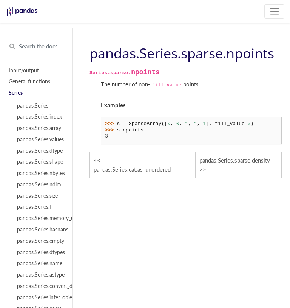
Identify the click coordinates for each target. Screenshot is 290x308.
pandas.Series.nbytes (40, 173)
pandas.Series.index (39, 117)
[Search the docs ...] (36, 46)
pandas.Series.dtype (40, 151)
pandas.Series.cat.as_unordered (132, 169)
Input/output (24, 70)
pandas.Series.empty (40, 241)
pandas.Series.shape (40, 162)
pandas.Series (32, 106)
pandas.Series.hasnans (40, 230)
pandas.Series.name (39, 263)
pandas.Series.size (37, 196)
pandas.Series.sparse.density (234, 160)
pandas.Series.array (39, 128)
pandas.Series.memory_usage (40, 218)
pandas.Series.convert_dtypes (40, 286)
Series (16, 93)
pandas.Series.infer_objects (40, 297)
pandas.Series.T (34, 207)
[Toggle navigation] (274, 11)
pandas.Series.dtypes (40, 252)
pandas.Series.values (40, 139)
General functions (29, 81)
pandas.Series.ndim (39, 184)
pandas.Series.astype (40, 275)
